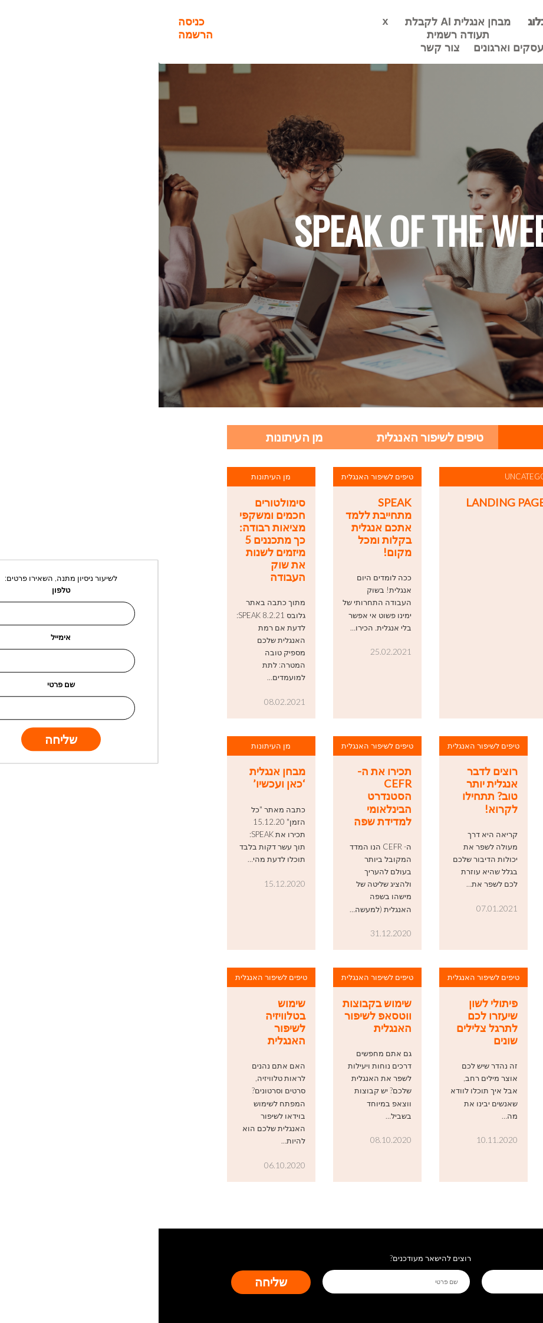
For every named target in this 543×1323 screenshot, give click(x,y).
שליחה (112, 1282)
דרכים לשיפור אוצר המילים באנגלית (434, 1015)
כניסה (32, 22)
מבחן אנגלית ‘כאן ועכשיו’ (119, 777)
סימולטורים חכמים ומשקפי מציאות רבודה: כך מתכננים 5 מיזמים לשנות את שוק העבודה (114, 540)
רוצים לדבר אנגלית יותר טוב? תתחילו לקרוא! (331, 790)
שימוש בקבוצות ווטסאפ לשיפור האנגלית (218, 1015)
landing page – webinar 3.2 (386, 502)
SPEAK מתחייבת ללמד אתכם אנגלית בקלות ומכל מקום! (220, 527)
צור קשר (281, 48)
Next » (452, 1205)
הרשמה (36, 35)
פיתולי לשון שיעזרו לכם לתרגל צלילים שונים (328, 1022)
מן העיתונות (135, 437)
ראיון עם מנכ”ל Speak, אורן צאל (432, 783)
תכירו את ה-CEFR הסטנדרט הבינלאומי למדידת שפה (224, 796)
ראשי (413, 22)
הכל (407, 437)
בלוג (378, 22)
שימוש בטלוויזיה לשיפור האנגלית (127, 1022)
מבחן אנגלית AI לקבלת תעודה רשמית (299, 28)
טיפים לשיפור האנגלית (271, 437)
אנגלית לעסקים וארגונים (369, 48)
